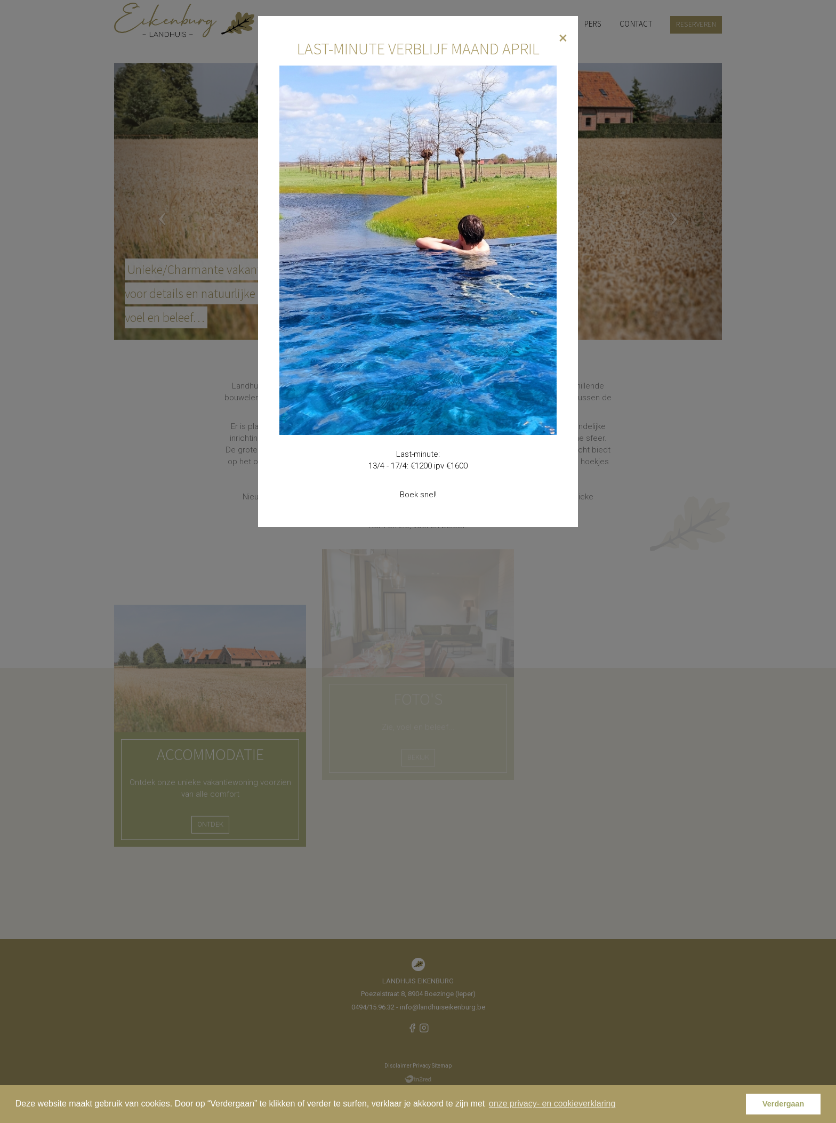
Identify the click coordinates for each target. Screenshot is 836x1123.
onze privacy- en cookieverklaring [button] (552, 1103)
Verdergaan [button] (783, 1104)
